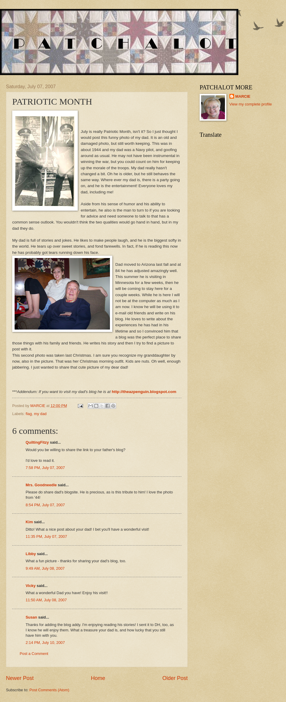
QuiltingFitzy (37, 442)
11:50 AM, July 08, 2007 (46, 600)
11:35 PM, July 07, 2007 (46, 536)
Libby (31, 554)
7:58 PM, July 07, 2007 (45, 467)
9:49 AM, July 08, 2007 (45, 568)
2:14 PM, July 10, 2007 (45, 642)
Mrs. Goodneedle (41, 485)
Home (98, 678)
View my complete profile (250, 104)
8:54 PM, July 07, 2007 (45, 505)
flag (29, 413)
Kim (29, 522)
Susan (32, 617)
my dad (40, 413)
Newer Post (20, 678)
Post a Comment (34, 653)
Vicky (30, 585)
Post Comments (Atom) (49, 690)
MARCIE (243, 96)
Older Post (175, 678)
